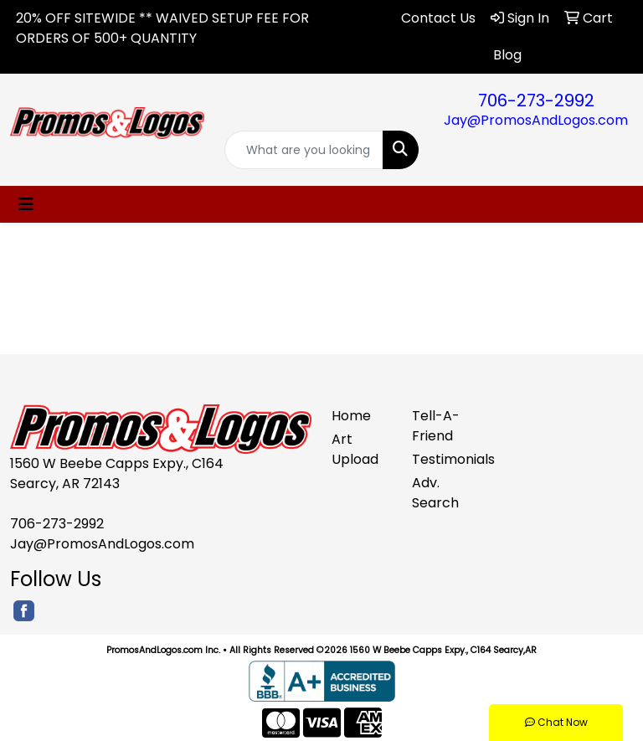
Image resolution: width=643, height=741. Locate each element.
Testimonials (442, 459)
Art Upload (355, 449)
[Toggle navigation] (26, 204)
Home (351, 415)
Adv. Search (435, 492)
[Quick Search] (303, 150)
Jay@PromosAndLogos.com (536, 120)
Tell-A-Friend (436, 425)
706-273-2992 (536, 100)
